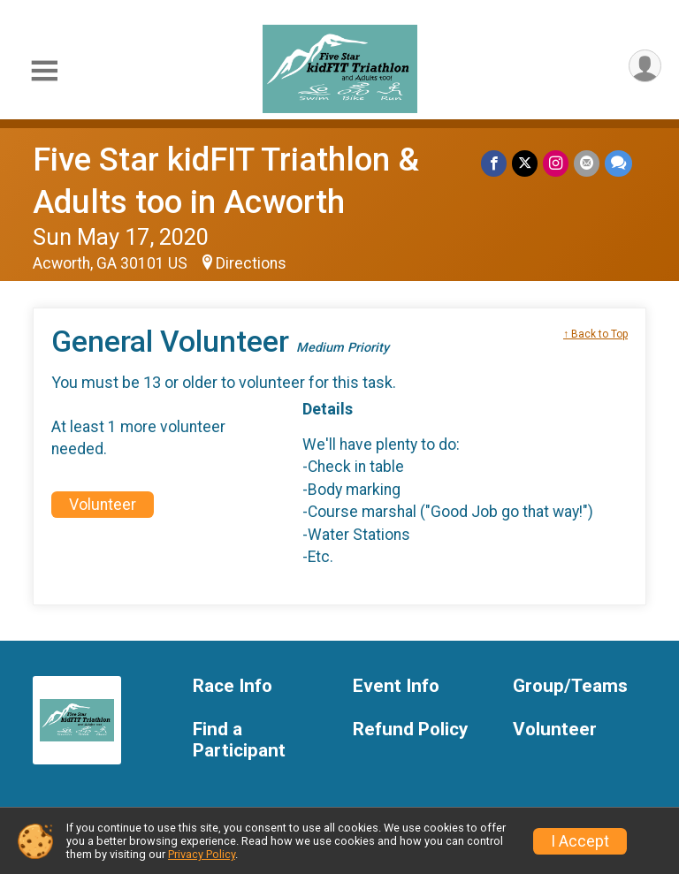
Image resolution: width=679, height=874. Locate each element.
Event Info (396, 686)
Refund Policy (410, 729)
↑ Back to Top (595, 334)
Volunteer (102, 504)
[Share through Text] (618, 163)
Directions (251, 263)
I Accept (580, 841)
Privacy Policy (201, 854)
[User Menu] (645, 65)
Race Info (232, 686)
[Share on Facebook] (494, 163)
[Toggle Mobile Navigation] (44, 71)
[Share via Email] (586, 163)
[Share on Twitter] (525, 163)
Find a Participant (239, 740)
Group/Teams (570, 686)
